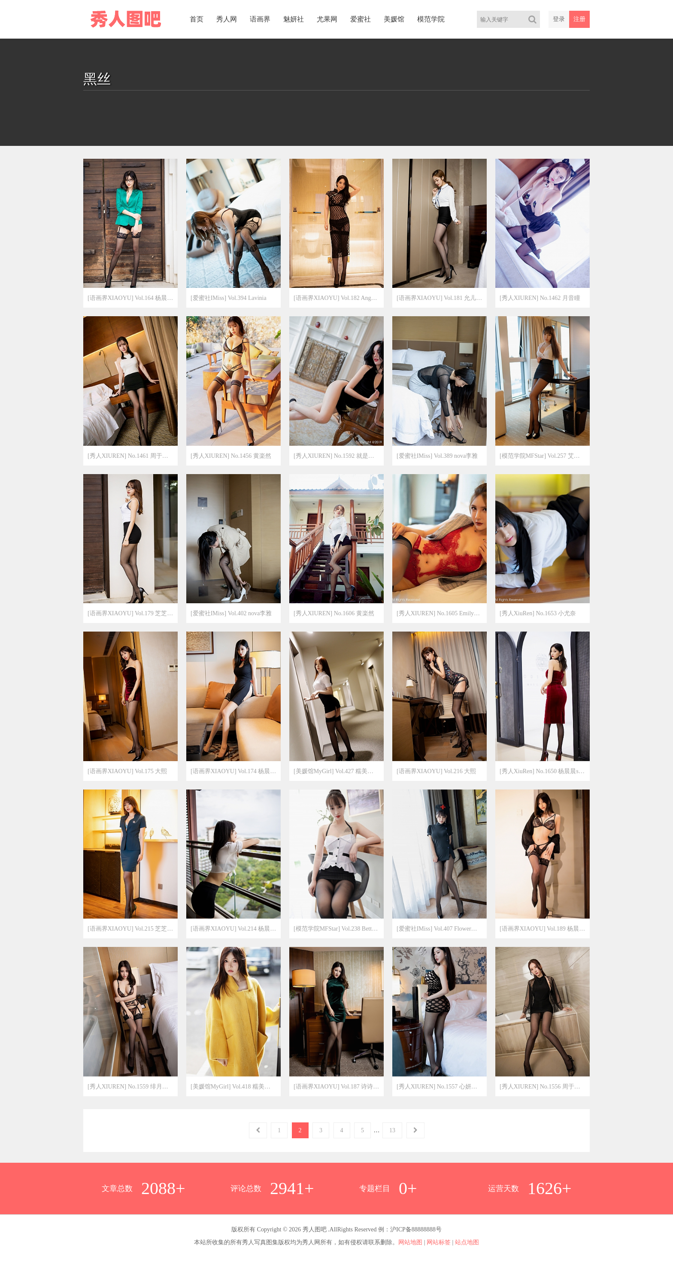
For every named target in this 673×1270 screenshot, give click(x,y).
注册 (579, 19)
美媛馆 (394, 19)
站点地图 (467, 1242)
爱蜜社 (360, 19)
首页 (196, 19)
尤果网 (327, 19)
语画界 (260, 19)
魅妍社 (293, 19)
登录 (559, 19)
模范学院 (431, 19)
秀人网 (226, 19)
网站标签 (439, 1242)
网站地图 (410, 1242)
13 (392, 1130)
